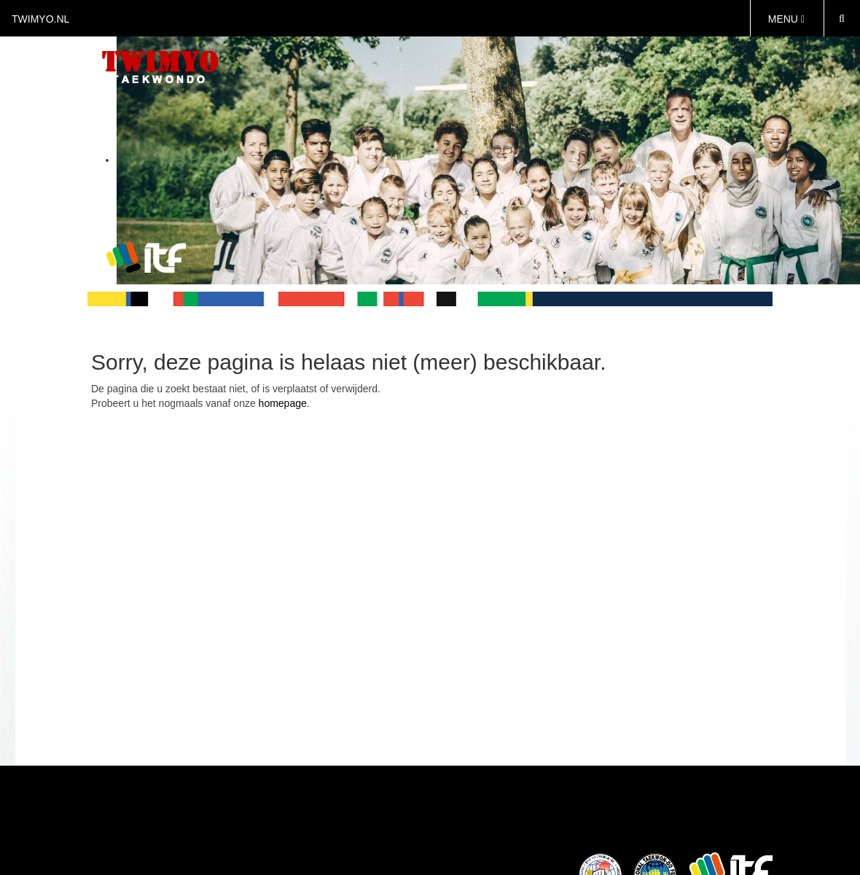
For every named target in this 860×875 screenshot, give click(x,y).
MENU (786, 19)
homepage (283, 403)
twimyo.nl (40, 19)
